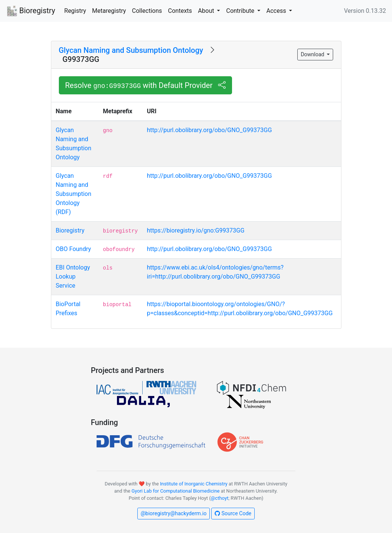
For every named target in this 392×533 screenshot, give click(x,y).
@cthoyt (220, 498)
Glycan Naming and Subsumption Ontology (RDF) (73, 194)
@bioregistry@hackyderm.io (174, 513)
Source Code (233, 513)
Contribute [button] (240, 10)
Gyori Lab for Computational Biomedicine (175, 491)
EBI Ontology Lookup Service (73, 276)
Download (313, 54)
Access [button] (276, 10)
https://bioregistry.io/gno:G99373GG (195, 230)
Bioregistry (30, 11)
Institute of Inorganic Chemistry (194, 484)
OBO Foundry (73, 249)
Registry (75, 10)
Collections (147, 10)
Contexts (180, 10)
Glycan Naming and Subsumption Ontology (131, 50)
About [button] (207, 10)
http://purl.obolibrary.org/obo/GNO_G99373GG (209, 130)
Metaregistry (109, 10)
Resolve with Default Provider (145, 85)
